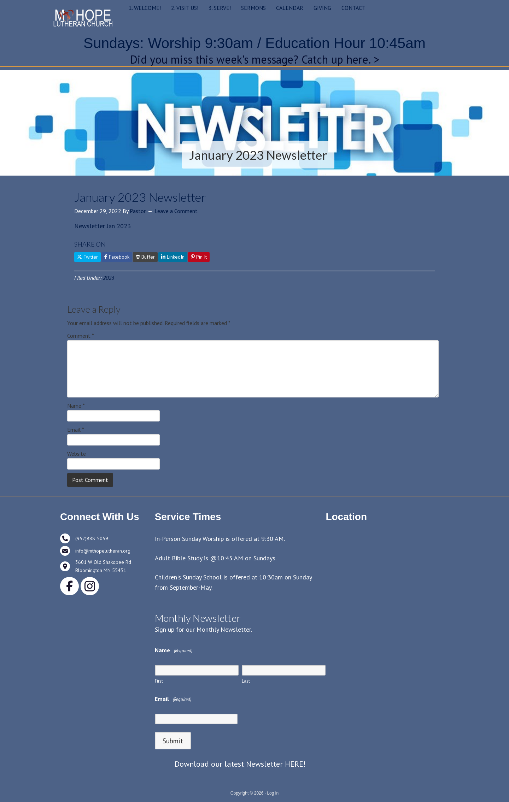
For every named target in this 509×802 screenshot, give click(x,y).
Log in (273, 793)
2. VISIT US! (184, 7)
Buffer (145, 257)
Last (246, 681)
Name (76, 405)
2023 (108, 277)
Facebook (116, 257)
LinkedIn (173, 257)
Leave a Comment (176, 210)
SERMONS (253, 7)
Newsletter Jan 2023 (102, 226)
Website (76, 453)
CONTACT (353, 7)
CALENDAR (289, 7)
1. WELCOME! (145, 7)
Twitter (87, 257)
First (159, 681)
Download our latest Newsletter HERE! (240, 764)
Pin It (199, 257)
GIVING (322, 7)
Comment (80, 335)
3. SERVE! (220, 7)
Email (75, 429)
